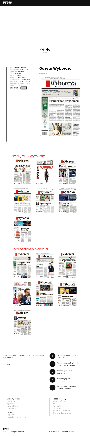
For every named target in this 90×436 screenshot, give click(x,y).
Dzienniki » (18, 76)
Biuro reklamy (12, 406)
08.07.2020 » (29, 83)
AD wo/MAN (58, 406)
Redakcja (10, 401)
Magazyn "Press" (60, 401)
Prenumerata (12, 408)
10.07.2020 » (26, 82)
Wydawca (10, 403)
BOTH (57, 432)
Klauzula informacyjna (16, 417)
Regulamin (11, 414)
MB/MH (71, 432)
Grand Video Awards (62, 413)
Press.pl (56, 403)
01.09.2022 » (28, 80)
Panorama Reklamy (61, 410)
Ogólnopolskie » (20, 78)
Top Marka (57, 408)
